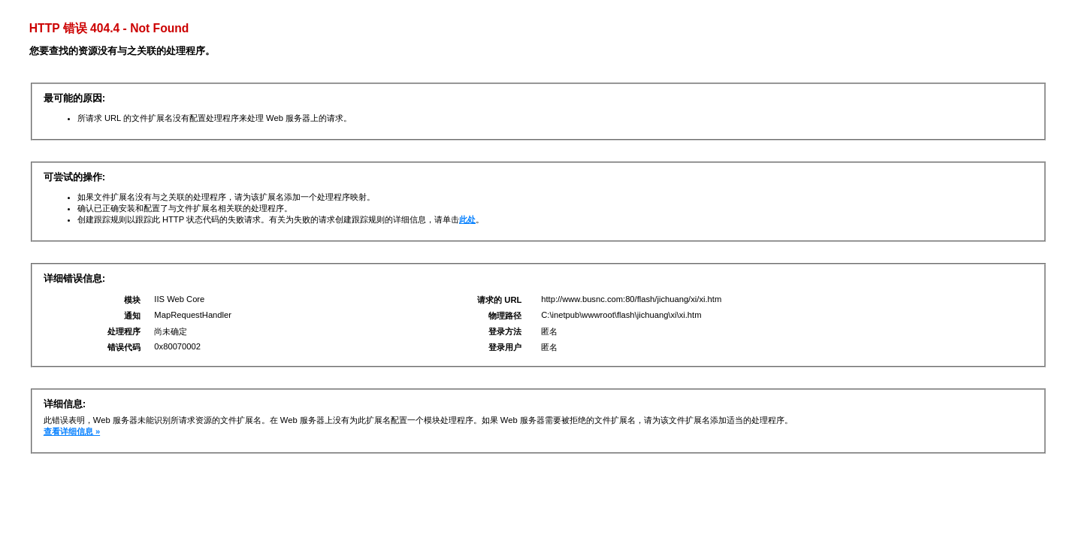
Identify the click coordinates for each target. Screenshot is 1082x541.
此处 (467, 219)
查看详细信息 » (72, 431)
